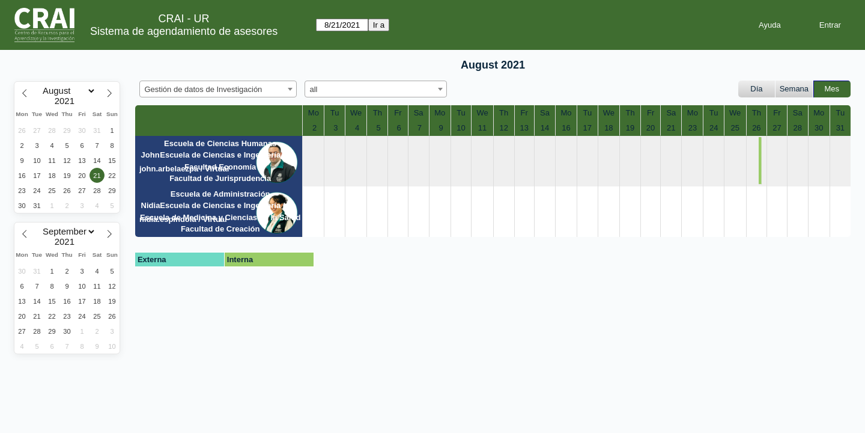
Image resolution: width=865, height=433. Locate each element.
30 (819, 127)
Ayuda (770, 24)
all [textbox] (314, 89)
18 (608, 127)
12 (503, 127)
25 (734, 127)
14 (545, 127)
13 (524, 127)
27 (776, 127)
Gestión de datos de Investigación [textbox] (204, 89)
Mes (832, 88)
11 (482, 127)
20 (650, 127)
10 (461, 127)
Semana (794, 88)
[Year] (67, 101)
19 (630, 127)
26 (756, 127)
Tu (334, 112)
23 (692, 127)
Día (756, 88)
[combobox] (218, 89)
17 (587, 127)
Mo (313, 112)
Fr (397, 112)
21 (671, 127)
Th (377, 112)
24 (713, 127)
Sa (418, 112)
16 (566, 127)
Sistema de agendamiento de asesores (184, 31)
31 (840, 127)
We (356, 112)
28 (797, 127)
